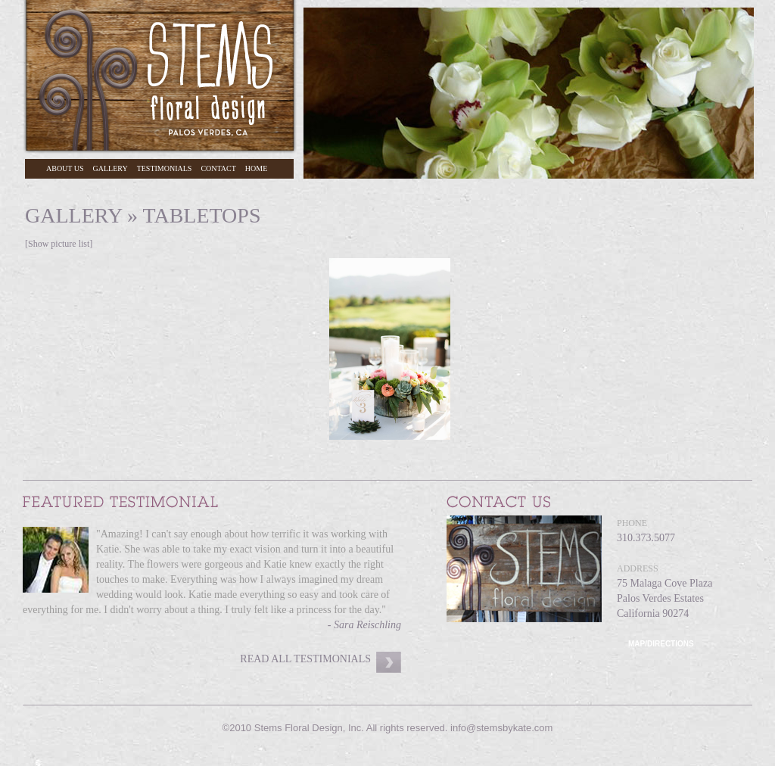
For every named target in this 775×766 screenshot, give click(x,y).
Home (256, 168)
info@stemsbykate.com (501, 727)
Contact (218, 168)
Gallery (110, 168)
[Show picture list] (58, 243)
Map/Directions (661, 644)
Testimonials (164, 168)
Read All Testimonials (305, 659)
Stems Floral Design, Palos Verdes (160, 77)
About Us (65, 168)
